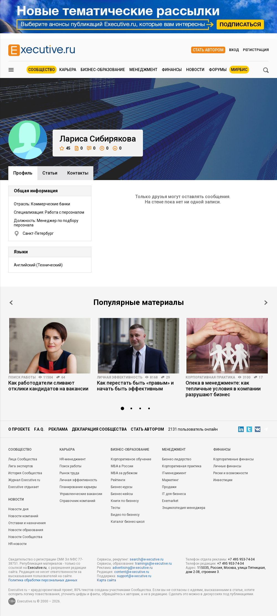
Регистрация (256, 50)
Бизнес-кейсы (122, 494)
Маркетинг (170, 480)
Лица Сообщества (22, 459)
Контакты (77, 173)
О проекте (19, 429)
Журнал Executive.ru (24, 480)
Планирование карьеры (78, 487)
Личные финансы (227, 466)
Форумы (218, 69)
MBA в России (122, 466)
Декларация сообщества (99, 429)
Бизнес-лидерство (176, 459)
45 (65, 148)
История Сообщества (25, 473)
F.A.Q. (39, 429)
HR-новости (17, 544)
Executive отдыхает (23, 487)
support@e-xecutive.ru (134, 576)
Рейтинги (118, 480)
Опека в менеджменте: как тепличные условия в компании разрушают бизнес (223, 388)
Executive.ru (37, 568)
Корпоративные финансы (233, 459)
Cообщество (20, 449)
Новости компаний (23, 516)
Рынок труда (69, 473)
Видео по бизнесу (125, 515)
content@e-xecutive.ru (131, 572)
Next (266, 302)
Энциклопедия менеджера (183, 508)
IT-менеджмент (174, 473)
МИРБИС (239, 69)
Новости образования (25, 530)
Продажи (169, 487)
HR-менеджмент (73, 459)
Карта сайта (106, 580)
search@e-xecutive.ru (146, 559)
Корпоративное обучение (131, 459)
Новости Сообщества (25, 537)
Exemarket (170, 501)
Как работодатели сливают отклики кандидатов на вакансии (48, 386)
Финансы (172, 69)
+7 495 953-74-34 (241, 559)
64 (63, 377)
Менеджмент (143, 69)
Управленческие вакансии (81, 494)
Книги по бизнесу (125, 501)
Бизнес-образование (103, 69)
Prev (11, 302)
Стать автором (208, 50)
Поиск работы (22, 377)
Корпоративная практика (210, 377)
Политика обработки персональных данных (42, 580)
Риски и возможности (230, 473)
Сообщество (41, 69)
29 (168, 377)
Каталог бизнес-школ (128, 522)
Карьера (67, 69)
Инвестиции (222, 480)
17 (261, 377)
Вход (234, 50)
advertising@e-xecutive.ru (132, 568)
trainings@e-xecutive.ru (153, 563)
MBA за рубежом (124, 473)
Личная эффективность (119, 377)
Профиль (22, 173)
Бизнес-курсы (121, 487)
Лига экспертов (20, 466)
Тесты (115, 508)
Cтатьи (49, 173)
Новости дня (18, 509)
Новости (195, 69)
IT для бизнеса (174, 494)
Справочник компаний (77, 501)
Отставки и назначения (27, 523)
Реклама (58, 429)
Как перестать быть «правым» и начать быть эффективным (135, 386)
